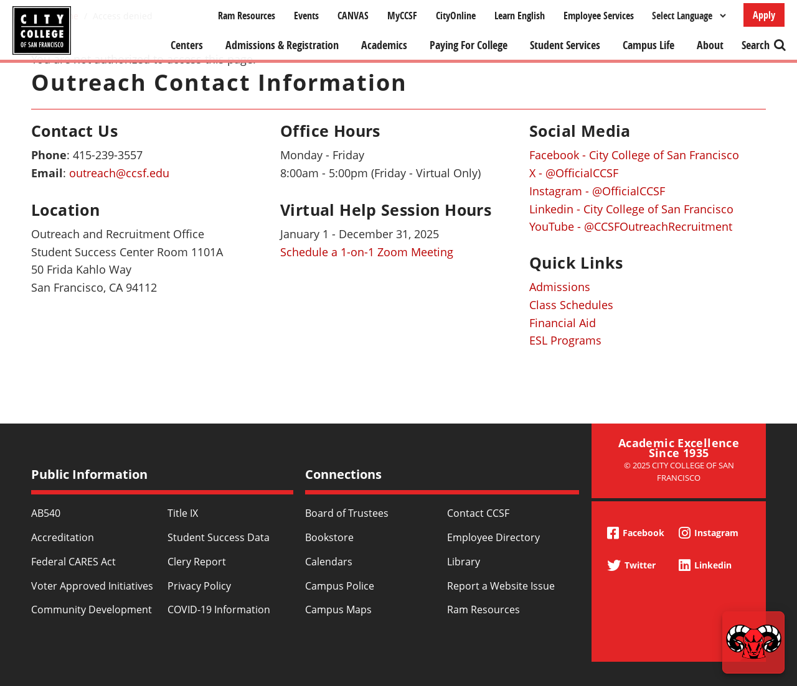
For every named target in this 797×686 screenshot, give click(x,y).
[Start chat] (753, 642)
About (710, 45)
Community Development (91, 609)
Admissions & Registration (282, 45)
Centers (187, 45)
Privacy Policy (199, 586)
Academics (384, 45)
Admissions (559, 286)
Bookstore (329, 537)
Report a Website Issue (501, 586)
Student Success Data (218, 537)
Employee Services (599, 15)
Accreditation (62, 537)
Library (463, 561)
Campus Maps (338, 609)
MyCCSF (402, 15)
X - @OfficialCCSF (573, 172)
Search (756, 45)
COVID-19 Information (218, 609)
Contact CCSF (478, 513)
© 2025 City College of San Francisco (679, 471)
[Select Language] (688, 15)
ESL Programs (565, 340)
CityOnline (456, 15)
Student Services (565, 45)
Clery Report (196, 561)
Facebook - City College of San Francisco (634, 154)
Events (306, 15)
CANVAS (353, 15)
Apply (764, 15)
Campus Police (339, 586)
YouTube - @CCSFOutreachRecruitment (630, 226)
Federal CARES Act (73, 561)
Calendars (328, 561)
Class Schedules (571, 304)
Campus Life (648, 45)
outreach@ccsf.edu (119, 172)
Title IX (182, 513)
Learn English (519, 15)
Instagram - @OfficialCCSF (597, 190)
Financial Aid (562, 322)
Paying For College (468, 45)
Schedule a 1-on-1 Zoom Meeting (366, 251)
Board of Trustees (347, 513)
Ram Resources (246, 15)
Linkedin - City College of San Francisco (631, 209)
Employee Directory (493, 537)
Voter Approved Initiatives (92, 586)
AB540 (45, 513)
